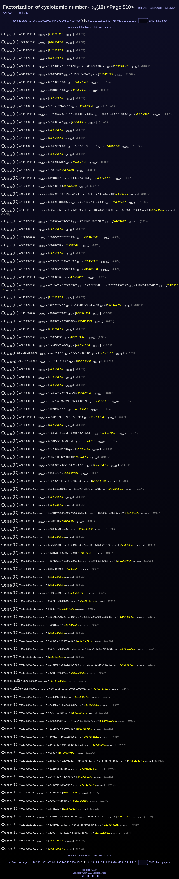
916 (114, 20)
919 (129, 20)
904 (54, 20)
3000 (151, 20)
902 (44, 20)
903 (49, 20)
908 (74, 20)
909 (78, 20)
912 (95, 20)
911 (90, 20)
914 (105, 20)
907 (69, 20)
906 (64, 20)
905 (59, 20)
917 (119, 20)
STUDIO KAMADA (89, 870)
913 (100, 20)
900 (35, 20)
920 (134, 20)
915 (110, 20)
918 (124, 20)
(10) (10, 34)
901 (40, 20)
